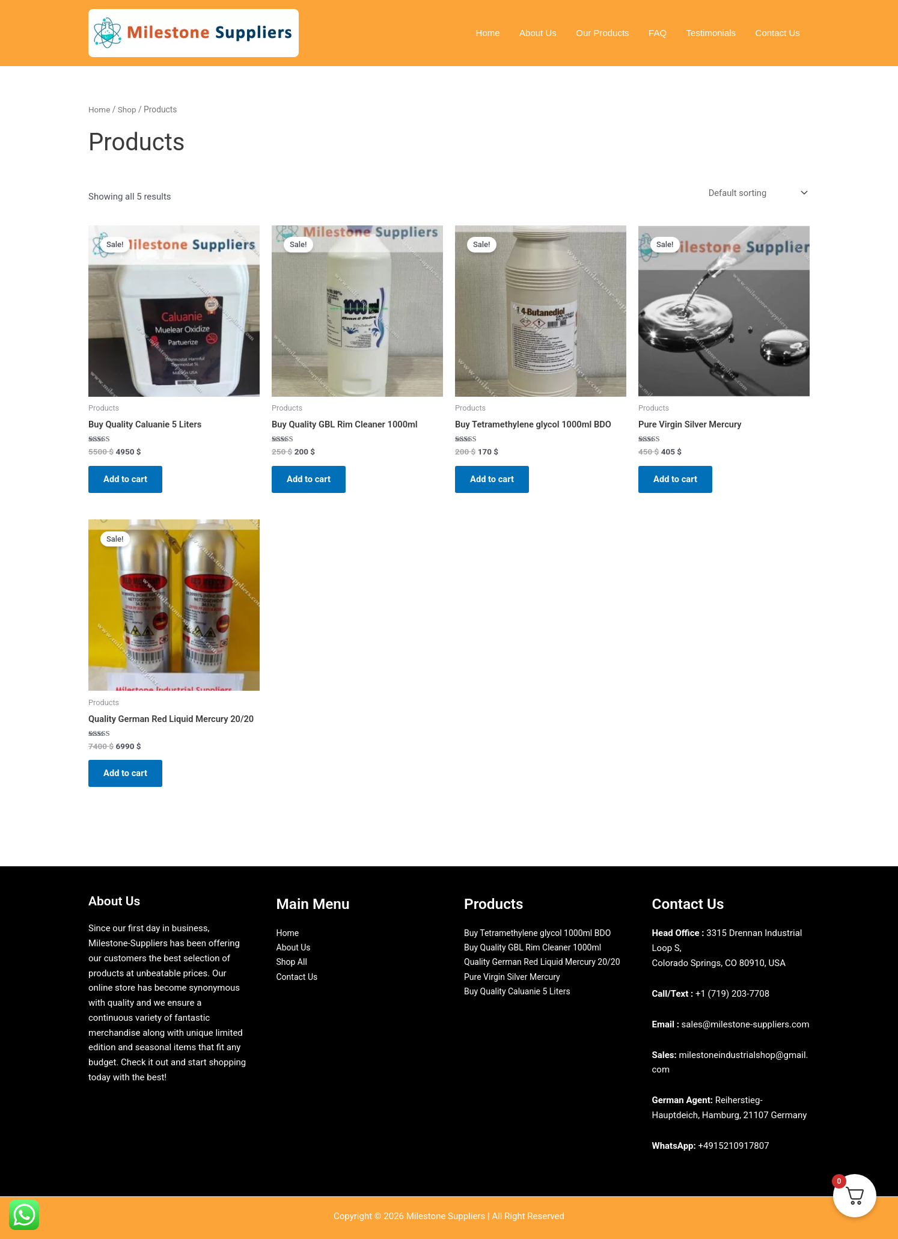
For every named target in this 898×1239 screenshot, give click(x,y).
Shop (127, 109)
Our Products (607, 33)
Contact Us (778, 33)
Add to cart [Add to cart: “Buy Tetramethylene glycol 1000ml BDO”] (495, 481)
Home (496, 33)
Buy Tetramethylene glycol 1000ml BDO (543, 933)
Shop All (293, 963)
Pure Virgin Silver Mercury (515, 992)
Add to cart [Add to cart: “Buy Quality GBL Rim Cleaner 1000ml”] (312, 481)
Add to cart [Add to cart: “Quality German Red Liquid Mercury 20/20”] (128, 779)
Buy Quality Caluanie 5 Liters (521, 1007)
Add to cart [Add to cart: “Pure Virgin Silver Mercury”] (678, 481)
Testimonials (713, 33)
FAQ (661, 33)
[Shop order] (756, 193)
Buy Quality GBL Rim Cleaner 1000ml (537, 948)
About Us (544, 33)
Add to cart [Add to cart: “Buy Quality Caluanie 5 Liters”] (128, 481)
